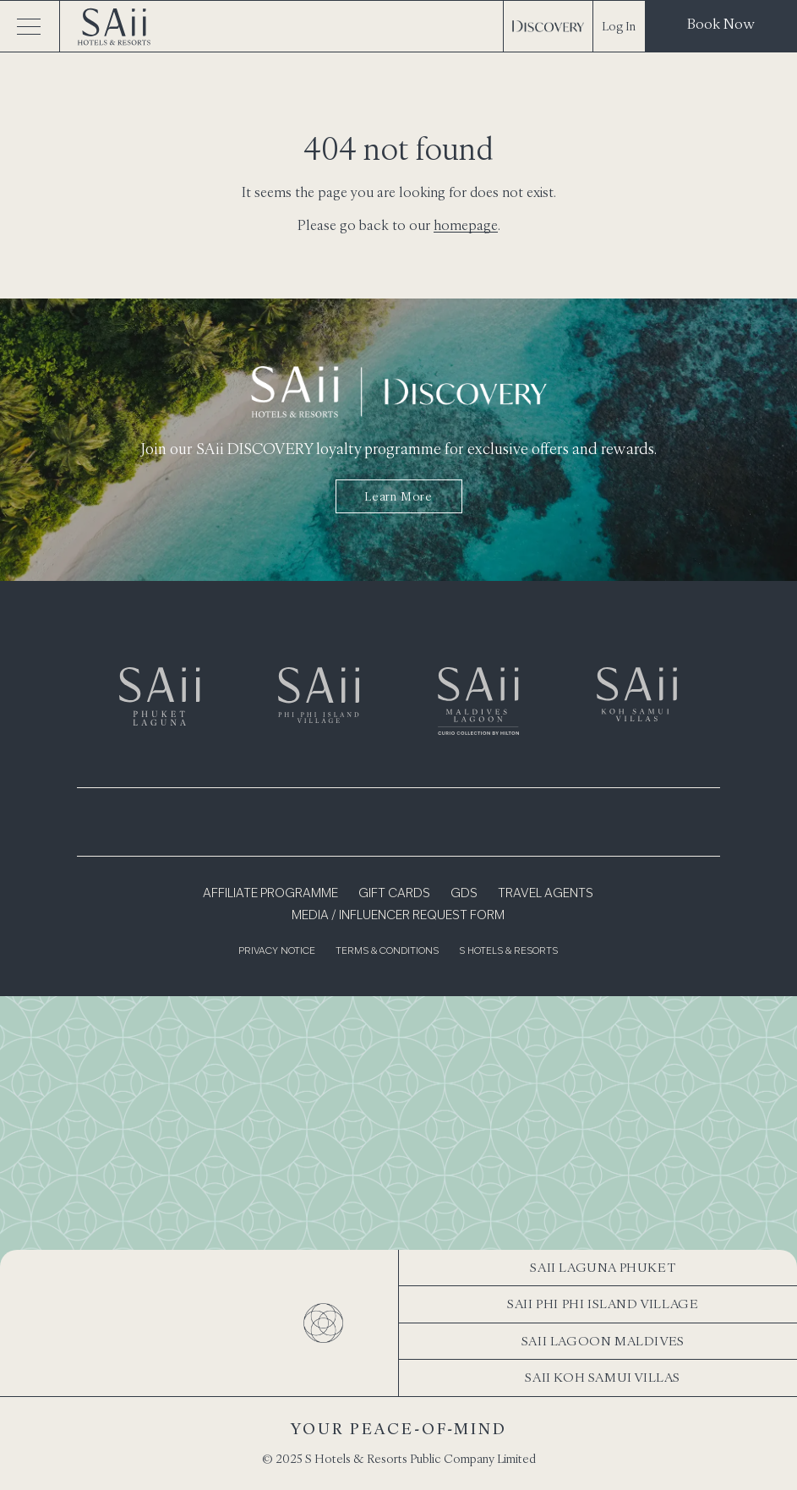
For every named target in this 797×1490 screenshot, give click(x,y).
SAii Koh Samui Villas (602, 1377)
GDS (464, 894)
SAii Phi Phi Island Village (602, 1304)
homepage (466, 224)
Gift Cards (394, 894)
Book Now (721, 23)
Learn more (398, 496)
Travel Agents (545, 894)
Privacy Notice (276, 951)
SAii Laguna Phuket (602, 1267)
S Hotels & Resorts (508, 951)
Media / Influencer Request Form (398, 916)
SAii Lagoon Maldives (603, 1341)
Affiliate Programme (270, 894)
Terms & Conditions (387, 951)
